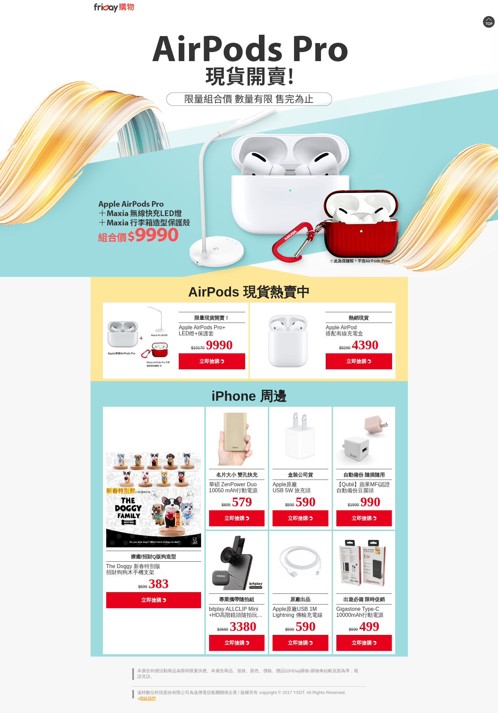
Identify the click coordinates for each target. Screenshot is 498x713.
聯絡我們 (148, 698)
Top (489, 25)
